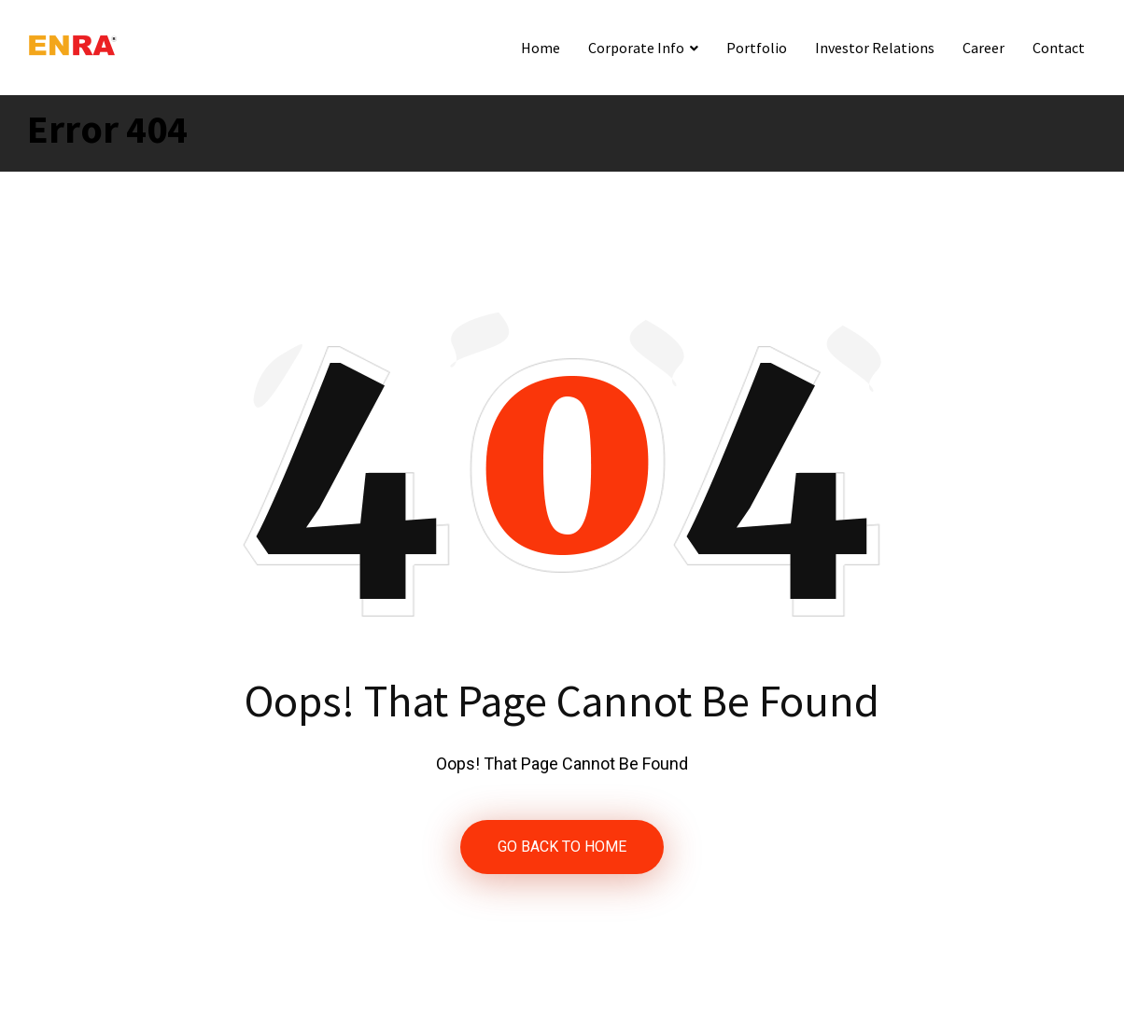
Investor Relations (874, 47)
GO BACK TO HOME (562, 846)
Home (540, 47)
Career (983, 47)
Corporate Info (636, 47)
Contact (1059, 47)
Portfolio (756, 47)
